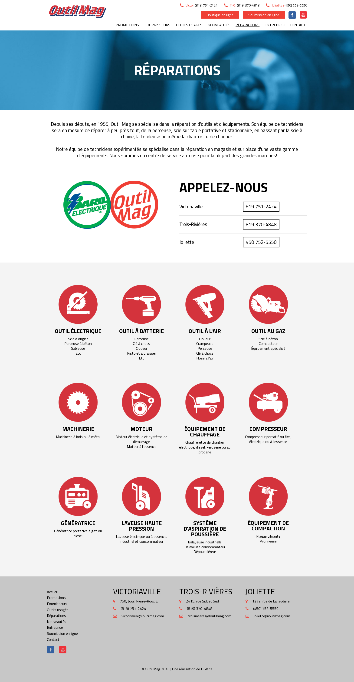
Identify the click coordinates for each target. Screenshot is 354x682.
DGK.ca (206, 669)
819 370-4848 (261, 224)
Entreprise (275, 25)
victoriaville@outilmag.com (142, 616)
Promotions (127, 25)
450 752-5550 (261, 242)
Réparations (247, 25)
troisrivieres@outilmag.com (209, 616)
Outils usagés (189, 25)
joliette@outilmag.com (272, 616)
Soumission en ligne (263, 15)
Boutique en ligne (219, 15)
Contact (297, 25)
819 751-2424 (261, 206)
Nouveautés (219, 25)
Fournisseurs (157, 25)
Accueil (52, 592)
